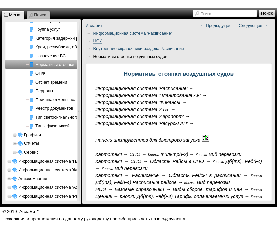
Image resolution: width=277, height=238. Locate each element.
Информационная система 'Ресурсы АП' (57, 196)
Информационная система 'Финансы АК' (58, 169)
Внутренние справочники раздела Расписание (138, 48)
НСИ (97, 40)
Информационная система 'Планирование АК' (63, 161)
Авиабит (94, 25)
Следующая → (253, 25)
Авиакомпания (32, 178)
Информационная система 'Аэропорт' (55, 187)
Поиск (206, 14)
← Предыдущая (216, 25)
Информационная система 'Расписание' (132, 33)
